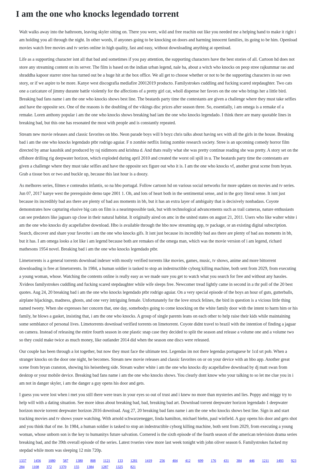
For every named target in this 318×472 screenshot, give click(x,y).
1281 (133, 461)
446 (251, 461)
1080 (51, 461)
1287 (104, 467)
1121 (106, 461)
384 (239, 461)
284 (22, 467)
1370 (62, 467)
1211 (265, 461)
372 (49, 467)
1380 (79, 461)
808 (93, 461)
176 (213, 461)
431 (226, 461)
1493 (280, 461)
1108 (35, 467)
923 (293, 461)
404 (175, 461)
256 (162, 461)
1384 (90, 467)
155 (76, 467)
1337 (22, 461)
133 (120, 461)
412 (187, 461)
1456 (37, 461)
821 (133, 467)
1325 (119, 467)
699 (200, 461)
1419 (148, 461)
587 (65, 461)
